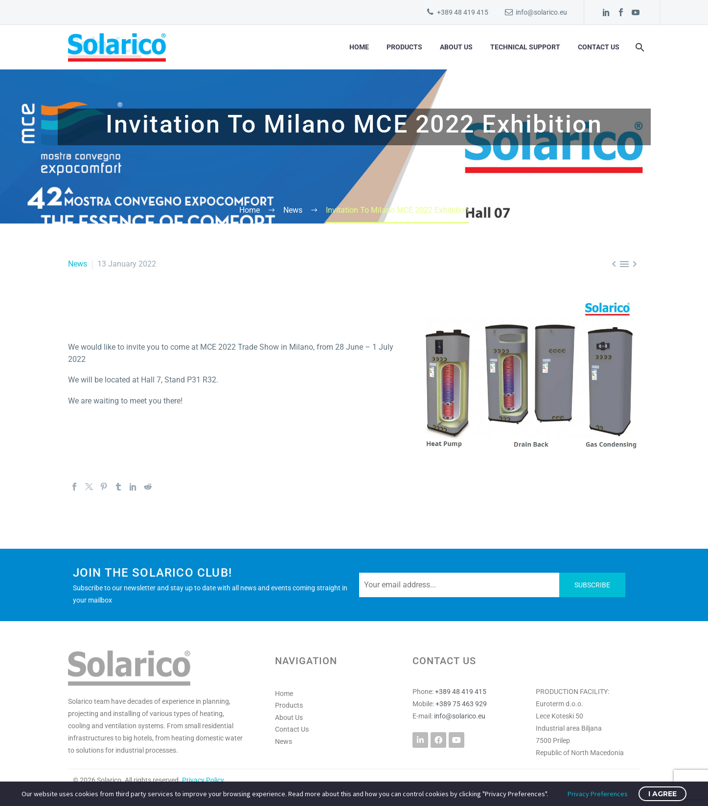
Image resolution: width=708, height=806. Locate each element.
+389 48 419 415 (462, 12)
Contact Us (598, 47)
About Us (456, 47)
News (77, 264)
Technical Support (525, 47)
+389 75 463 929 (461, 704)
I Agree (662, 793)
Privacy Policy (203, 780)
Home (359, 47)
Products (404, 47)
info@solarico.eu (541, 12)
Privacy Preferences (598, 793)
